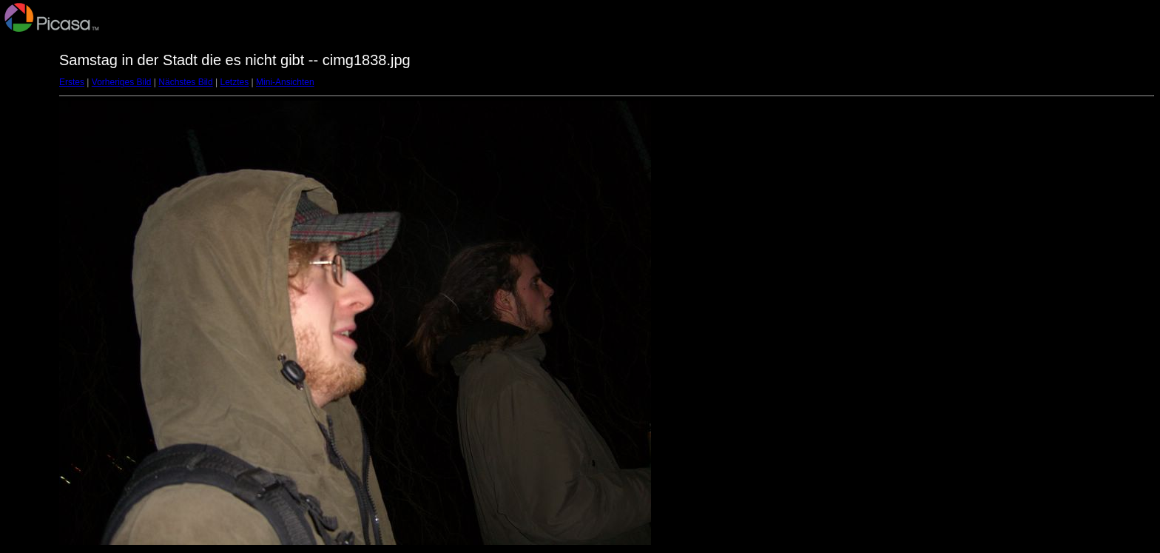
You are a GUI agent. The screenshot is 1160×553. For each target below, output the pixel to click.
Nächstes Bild (185, 82)
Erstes (71, 82)
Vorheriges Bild (122, 82)
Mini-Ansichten (285, 82)
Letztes (234, 82)
